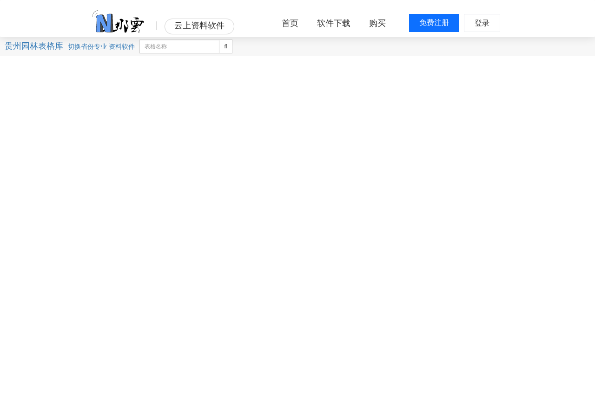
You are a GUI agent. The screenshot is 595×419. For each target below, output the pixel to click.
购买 (377, 23)
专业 (100, 46)
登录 (482, 23)
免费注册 (434, 22)
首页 (290, 23)
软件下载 (333, 23)
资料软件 (122, 46)
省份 (87, 46)
